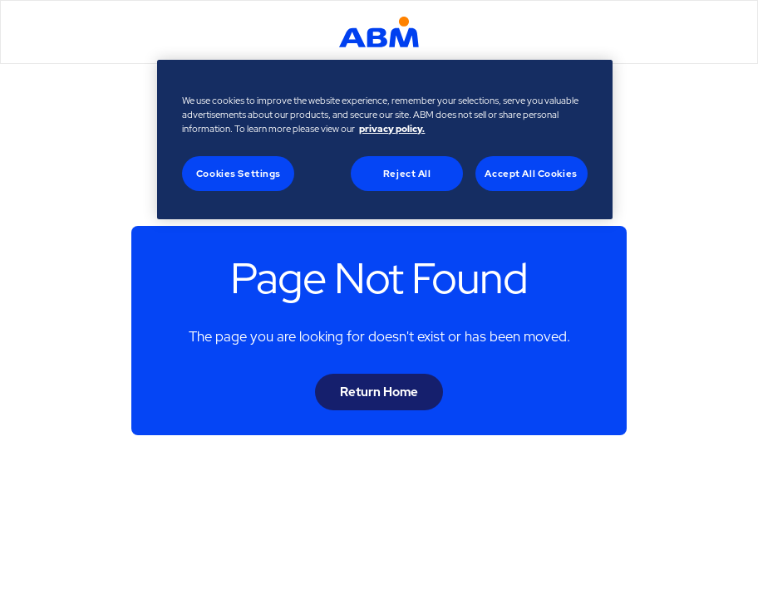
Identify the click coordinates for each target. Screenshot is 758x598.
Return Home (379, 392)
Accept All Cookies (531, 173)
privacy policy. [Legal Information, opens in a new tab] (392, 128)
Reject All (407, 173)
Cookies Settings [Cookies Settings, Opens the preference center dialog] (238, 173)
